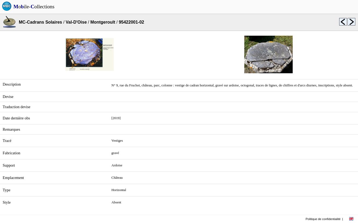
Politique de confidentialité (323, 219)
